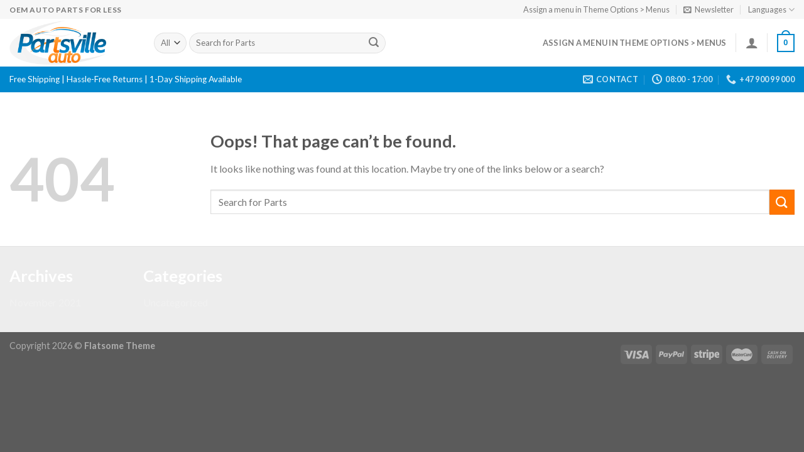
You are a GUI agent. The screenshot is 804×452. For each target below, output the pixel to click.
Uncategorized (175, 302)
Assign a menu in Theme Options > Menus (596, 9)
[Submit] (373, 43)
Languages (771, 10)
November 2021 (45, 302)
